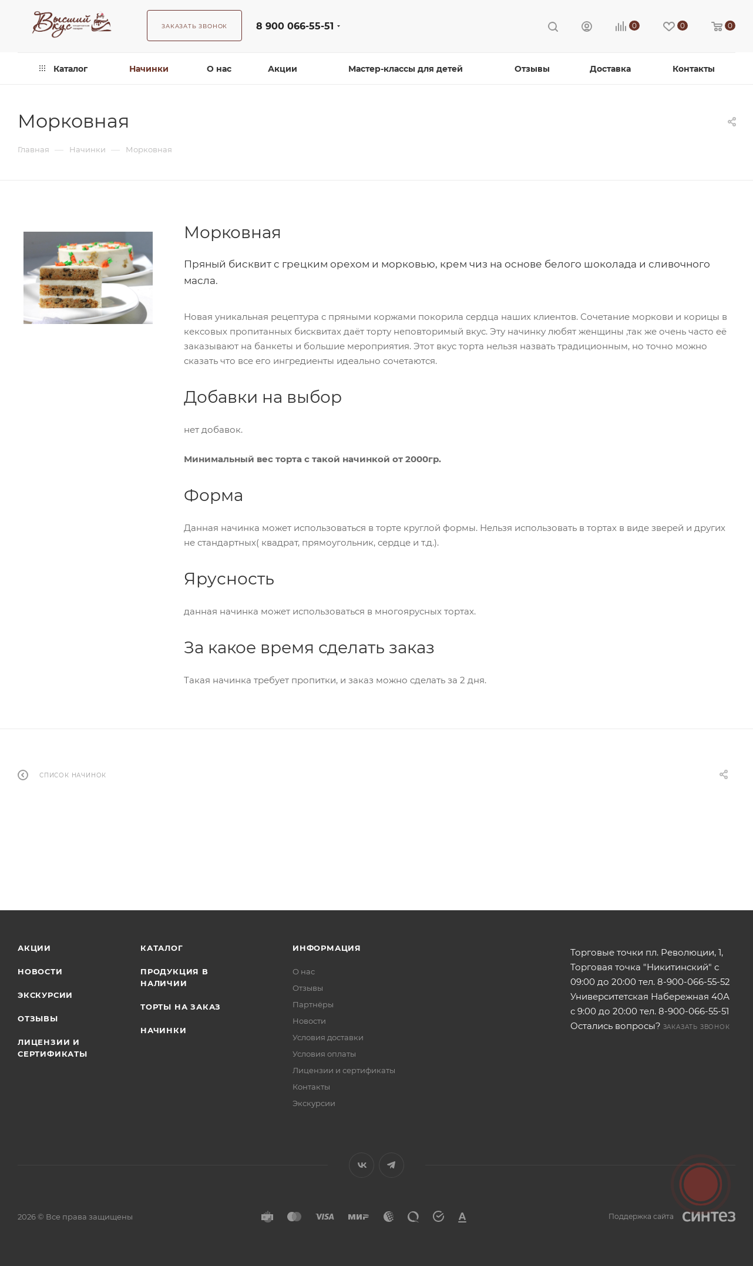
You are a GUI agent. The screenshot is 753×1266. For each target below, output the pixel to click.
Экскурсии (45, 995)
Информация (327, 948)
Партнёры (313, 1004)
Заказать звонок (696, 1027)
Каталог (161, 948)
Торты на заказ (180, 1006)
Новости (40, 971)
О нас (304, 971)
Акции (34, 948)
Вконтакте (361, 1165)
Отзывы (38, 1018)
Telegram (391, 1165)
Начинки (163, 1030)
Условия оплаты (324, 1053)
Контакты (311, 1086)
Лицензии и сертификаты (344, 1070)
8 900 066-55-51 (295, 26)
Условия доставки (328, 1037)
